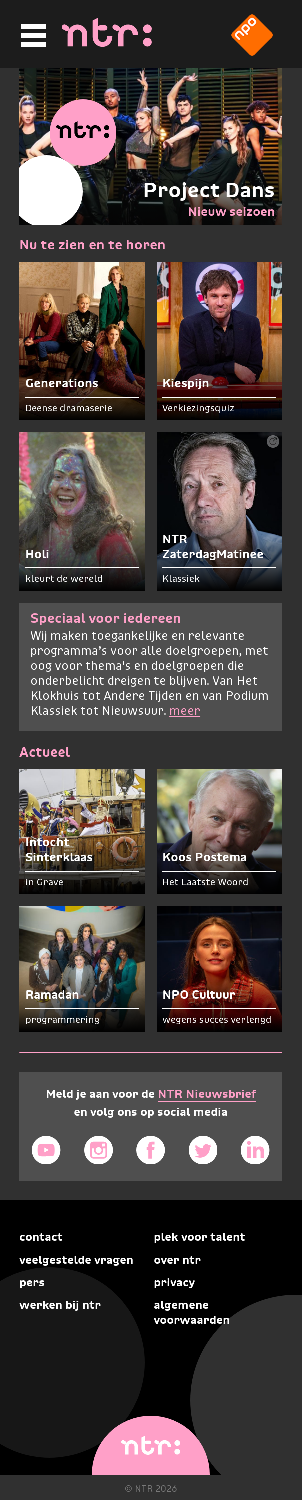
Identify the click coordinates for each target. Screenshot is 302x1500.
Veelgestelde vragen (77, 1259)
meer (185, 711)
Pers (32, 1282)
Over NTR (177, 1259)
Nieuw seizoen (231, 211)
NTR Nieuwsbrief (207, 1093)
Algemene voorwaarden (192, 1312)
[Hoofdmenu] (32, 36)
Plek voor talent (200, 1236)
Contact (41, 1236)
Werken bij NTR (60, 1304)
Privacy (174, 1282)
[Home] (107, 44)
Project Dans (209, 189)
